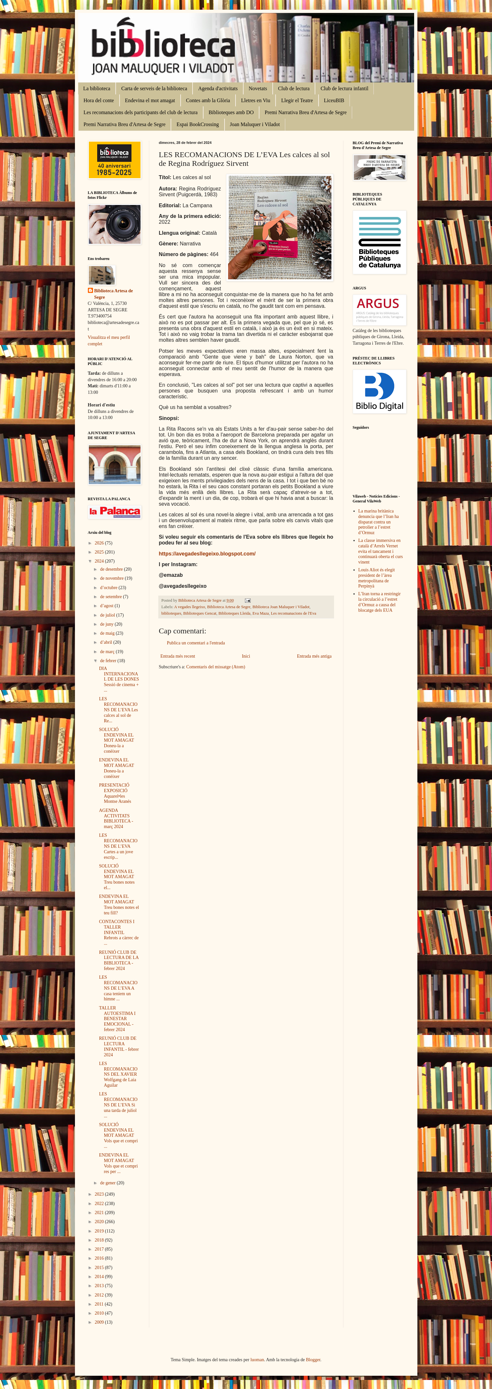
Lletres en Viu (255, 100)
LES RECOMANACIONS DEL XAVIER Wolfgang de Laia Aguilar (118, 1074)
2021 (100, 1212)
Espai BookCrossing (197, 124)
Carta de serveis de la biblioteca (154, 88)
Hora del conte (99, 100)
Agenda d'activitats (217, 88)
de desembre (112, 569)
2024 (100, 561)
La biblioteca (96, 88)
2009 (100, 1322)
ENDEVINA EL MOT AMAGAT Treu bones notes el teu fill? (119, 904)
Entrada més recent (178, 656)
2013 (100, 1285)
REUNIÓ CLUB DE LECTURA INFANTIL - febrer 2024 (119, 1046)
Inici (246, 656)
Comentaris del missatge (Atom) (215, 666)
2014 (100, 1276)
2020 (100, 1221)
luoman (257, 1359)
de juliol (108, 615)
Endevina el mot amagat (150, 100)
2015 (100, 1267)
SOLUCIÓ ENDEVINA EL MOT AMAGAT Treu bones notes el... (116, 877)
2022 (100, 1203)
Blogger (313, 1359)
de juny (107, 624)
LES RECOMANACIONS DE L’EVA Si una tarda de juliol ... (118, 1105)
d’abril (106, 642)
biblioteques (172, 613)
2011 (100, 1304)
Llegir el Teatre (297, 100)
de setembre (111, 596)
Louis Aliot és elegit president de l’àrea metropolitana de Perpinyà (376, 577)
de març (108, 651)
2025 (100, 552)
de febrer (109, 660)
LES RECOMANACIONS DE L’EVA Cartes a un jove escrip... (118, 846)
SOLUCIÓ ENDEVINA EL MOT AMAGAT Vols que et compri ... (118, 1135)
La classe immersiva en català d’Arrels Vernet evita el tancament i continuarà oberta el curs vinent (380, 551)
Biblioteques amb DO (231, 112)
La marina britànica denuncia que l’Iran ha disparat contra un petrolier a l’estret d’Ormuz (378, 522)
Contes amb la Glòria (208, 100)
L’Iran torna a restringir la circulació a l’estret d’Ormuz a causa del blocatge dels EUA (379, 601)
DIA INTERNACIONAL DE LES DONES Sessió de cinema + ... (119, 679)
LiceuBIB (334, 100)
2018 (100, 1240)
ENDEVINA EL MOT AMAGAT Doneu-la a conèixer (116, 768)
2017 (100, 1249)
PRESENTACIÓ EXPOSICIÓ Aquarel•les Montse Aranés (115, 793)
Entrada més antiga (314, 656)
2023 (100, 1194)
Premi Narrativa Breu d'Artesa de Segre (306, 112)
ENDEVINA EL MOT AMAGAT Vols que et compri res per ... (118, 1163)
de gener (108, 1182)
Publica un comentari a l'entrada (196, 643)
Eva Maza (260, 613)
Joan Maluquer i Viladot (255, 124)
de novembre (112, 578)
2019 (100, 1231)
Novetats (258, 88)
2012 (100, 1295)
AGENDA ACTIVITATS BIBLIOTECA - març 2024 (116, 818)
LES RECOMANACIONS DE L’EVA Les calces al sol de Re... (118, 709)
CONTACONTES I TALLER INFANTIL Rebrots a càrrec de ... (119, 932)
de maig (108, 633)
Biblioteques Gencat (199, 613)
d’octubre (109, 587)
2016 (100, 1258)
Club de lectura (294, 88)
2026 (100, 543)
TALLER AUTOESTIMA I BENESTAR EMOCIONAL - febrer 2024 (117, 1019)
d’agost (107, 605)
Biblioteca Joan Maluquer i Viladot (280, 607)
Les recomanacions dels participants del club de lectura (141, 112)
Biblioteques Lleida (234, 613)
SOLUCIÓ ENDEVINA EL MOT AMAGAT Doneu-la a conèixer (116, 740)
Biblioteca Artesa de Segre (228, 607)
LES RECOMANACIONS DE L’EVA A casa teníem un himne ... (118, 988)
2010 (100, 1313)
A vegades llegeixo (189, 607)
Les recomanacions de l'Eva (293, 613)
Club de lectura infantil (344, 88)
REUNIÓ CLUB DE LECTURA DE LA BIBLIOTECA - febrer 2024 (118, 960)
